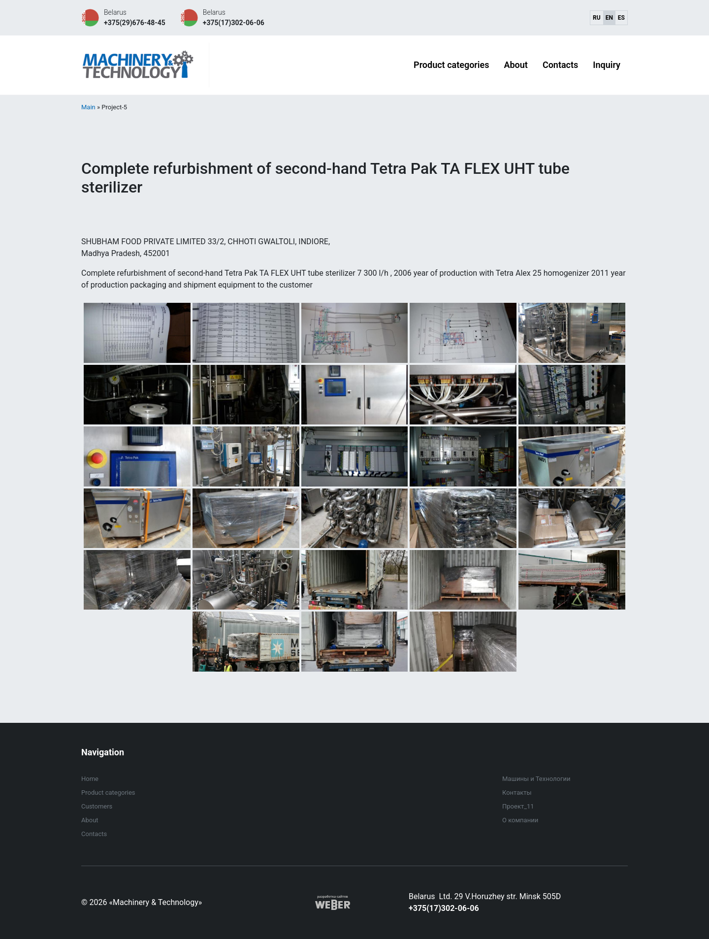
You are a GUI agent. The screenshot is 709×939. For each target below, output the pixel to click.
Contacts (560, 65)
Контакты (517, 792)
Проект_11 (518, 806)
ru (597, 17)
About (515, 65)
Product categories (451, 65)
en (609, 17)
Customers (96, 806)
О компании (520, 820)
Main (88, 107)
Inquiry (606, 65)
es (621, 17)
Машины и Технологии (536, 778)
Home (89, 778)
